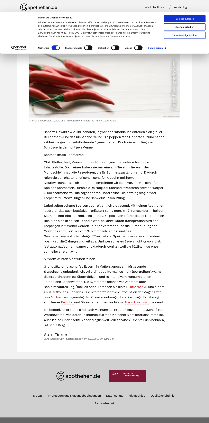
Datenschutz (114, 401)
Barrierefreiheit (104, 409)
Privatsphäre (136, 401)
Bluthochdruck (139, 287)
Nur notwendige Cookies (185, 23)
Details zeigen (155, 36)
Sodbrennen (79, 298)
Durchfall (84, 303)
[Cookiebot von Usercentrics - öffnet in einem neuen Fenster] (18, 36)
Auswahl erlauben (184, 15)
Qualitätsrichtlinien (163, 401)
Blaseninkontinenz (58, 308)
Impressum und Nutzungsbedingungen (74, 401)
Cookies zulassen (185, 7)
